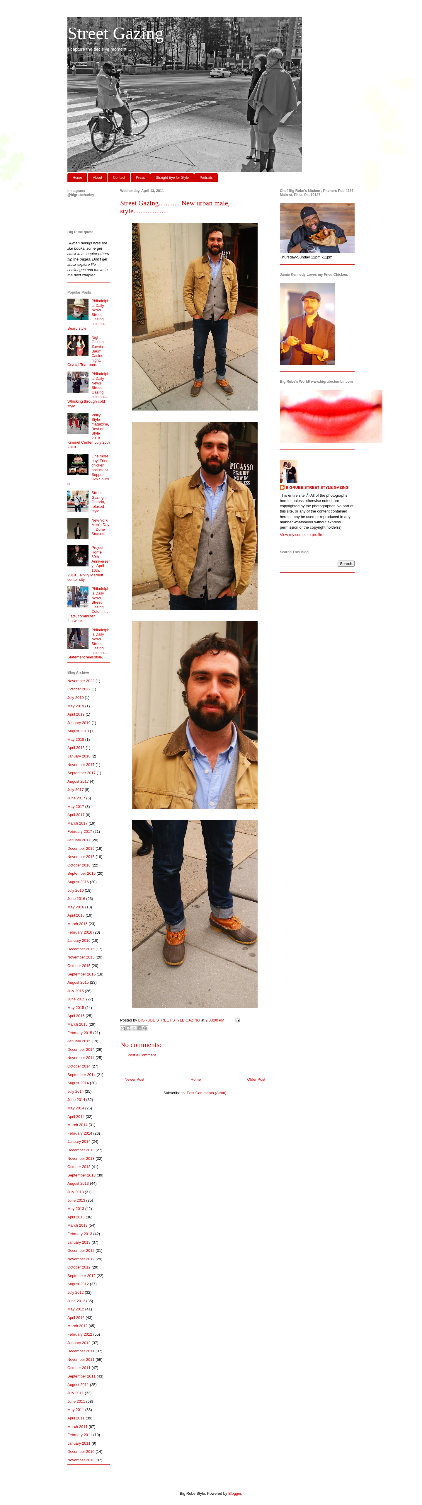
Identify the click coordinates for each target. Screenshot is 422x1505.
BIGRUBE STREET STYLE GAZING (317, 487)
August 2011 (78, 1385)
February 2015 (79, 1033)
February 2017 (79, 831)
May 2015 (75, 1007)
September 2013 (81, 1175)
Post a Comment (141, 1055)
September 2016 (81, 873)
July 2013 (75, 1192)
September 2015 (81, 974)
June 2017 (76, 798)
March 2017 (77, 823)
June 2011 (76, 1401)
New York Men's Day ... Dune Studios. (100, 527)
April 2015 (76, 1016)
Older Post (256, 1079)
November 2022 (81, 681)
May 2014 (75, 1108)
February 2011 (79, 1435)
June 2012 (76, 1301)
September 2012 (81, 1276)
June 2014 (76, 1099)
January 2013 (79, 1242)
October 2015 (79, 965)
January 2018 (79, 756)
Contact (119, 178)
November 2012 (81, 1259)
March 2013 (77, 1225)
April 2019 (76, 714)
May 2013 (75, 1208)
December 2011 (81, 1351)
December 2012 (81, 1250)
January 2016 (79, 940)
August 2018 (78, 731)
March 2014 (77, 1125)
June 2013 (76, 1200)
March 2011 (77, 1426)
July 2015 (75, 991)
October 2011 (79, 1368)
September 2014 (81, 1074)
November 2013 (81, 1158)
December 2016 (81, 848)
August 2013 (78, 1183)
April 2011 (76, 1418)
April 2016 (76, 915)
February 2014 (79, 1133)
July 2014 (75, 1091)
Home (77, 178)
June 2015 (76, 999)
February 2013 (79, 1234)
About (97, 178)
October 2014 (79, 1066)
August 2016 (78, 882)
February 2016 (79, 932)
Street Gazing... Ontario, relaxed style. (99, 502)
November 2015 (81, 957)
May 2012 (75, 1309)
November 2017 (81, 764)
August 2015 (78, 982)
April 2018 (76, 747)
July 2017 (75, 789)
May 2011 (75, 1409)
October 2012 (79, 1267)
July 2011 (75, 1393)
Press (140, 178)
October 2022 (79, 689)
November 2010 (81, 1460)
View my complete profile (301, 534)
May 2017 (75, 806)
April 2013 (76, 1217)
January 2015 (79, 1041)
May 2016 (75, 907)
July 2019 (75, 697)
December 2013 (81, 1150)
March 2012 (77, 1326)
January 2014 (79, 1141)
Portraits (206, 178)
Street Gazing (115, 33)
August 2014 (78, 1083)
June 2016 (76, 898)
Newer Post (134, 1079)
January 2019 (79, 723)
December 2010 (81, 1451)
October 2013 (79, 1166)
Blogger (234, 1493)
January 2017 (79, 840)
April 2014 (76, 1116)
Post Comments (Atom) (206, 1093)
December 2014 (81, 1049)
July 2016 (75, 890)
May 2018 (75, 739)
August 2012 (78, 1284)
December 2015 (81, 949)
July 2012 (75, 1292)
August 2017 (78, 781)
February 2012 (79, 1334)
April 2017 (76, 815)
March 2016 (77, 924)
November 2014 (81, 1057)
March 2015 (77, 1024)
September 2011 (81, 1376)
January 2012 (79, 1343)
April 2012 (76, 1317)
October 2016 (79, 865)
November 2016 (81, 856)
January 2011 (79, 1443)
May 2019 (75, 706)
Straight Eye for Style (172, 178)
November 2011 (81, 1359)
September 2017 (81, 773)
